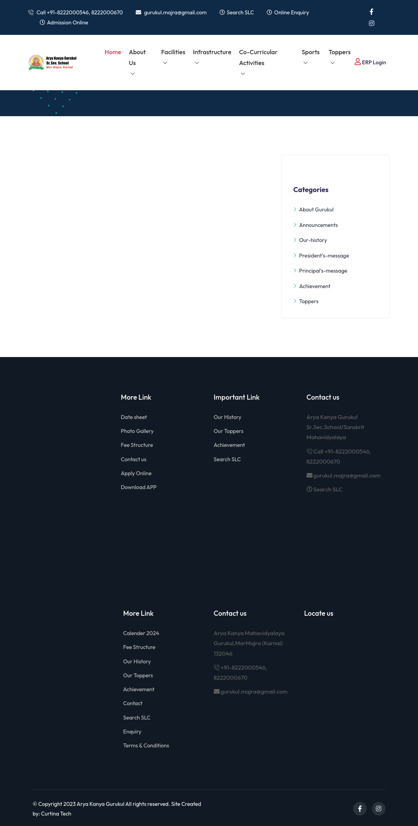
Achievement (311, 286)
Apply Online (136, 473)
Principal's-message (320, 271)
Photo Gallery (137, 431)
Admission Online (67, 22)
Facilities (173, 52)
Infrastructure (212, 52)
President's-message (321, 256)
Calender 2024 (141, 633)
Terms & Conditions (146, 745)
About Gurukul (313, 210)
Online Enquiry (291, 12)
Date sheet (134, 417)
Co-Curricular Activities (258, 57)
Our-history (310, 240)
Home (113, 52)
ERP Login (370, 62)
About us (137, 57)
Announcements (315, 225)
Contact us (134, 459)
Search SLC (240, 12)
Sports (311, 52)
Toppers (340, 52)
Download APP (139, 487)
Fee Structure (137, 444)
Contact (133, 703)
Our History (228, 417)
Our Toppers (229, 431)
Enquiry (132, 731)
